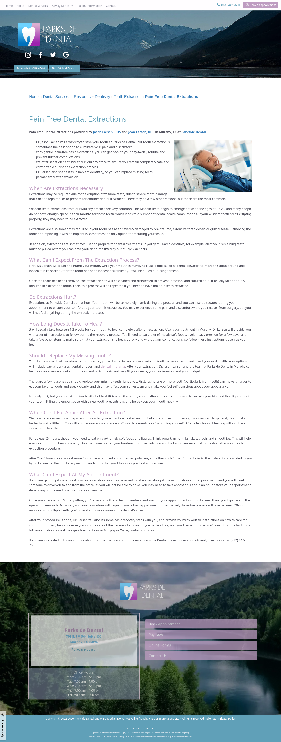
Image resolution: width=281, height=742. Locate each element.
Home (9, 6)
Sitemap (211, 718)
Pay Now (156, 646)
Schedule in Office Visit (31, 68)
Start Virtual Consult (64, 68)
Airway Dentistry (62, 6)
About (20, 6)
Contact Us (158, 667)
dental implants (113, 366)
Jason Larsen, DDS (107, 132)
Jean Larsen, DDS (141, 132)
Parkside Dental (194, 132)
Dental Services (38, 6)
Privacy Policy (226, 718)
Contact (111, 6)
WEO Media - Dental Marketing (119, 718)
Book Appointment (164, 635)
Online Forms (160, 656)
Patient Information (89, 6)
